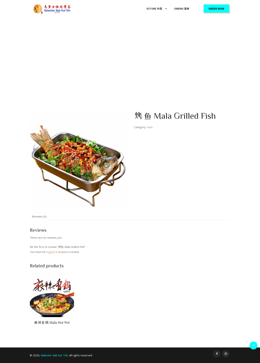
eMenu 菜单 (181, 8)
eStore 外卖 (154, 8)
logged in (52, 252)
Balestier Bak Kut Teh (54, 355)
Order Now (216, 8)
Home (112, 64)
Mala (121, 64)
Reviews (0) (39, 216)
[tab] (39, 216)
